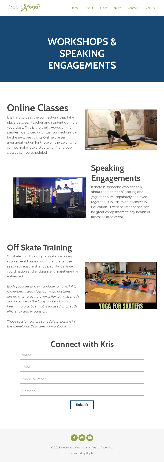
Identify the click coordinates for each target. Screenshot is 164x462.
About (89, 8)
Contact (133, 8)
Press (103, 8)
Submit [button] (82, 405)
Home (75, 8)
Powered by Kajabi (82, 453)
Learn (150, 8)
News (117, 8)
